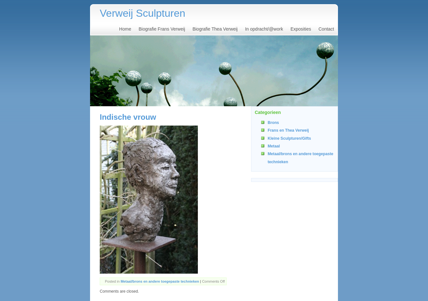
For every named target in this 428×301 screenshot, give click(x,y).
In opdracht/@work (264, 29)
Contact (326, 29)
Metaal (274, 146)
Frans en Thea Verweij (288, 130)
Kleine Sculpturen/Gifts (289, 138)
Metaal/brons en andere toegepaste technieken (160, 281)
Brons (273, 122)
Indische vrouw (128, 117)
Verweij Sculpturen (142, 13)
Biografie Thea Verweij (215, 29)
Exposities (300, 29)
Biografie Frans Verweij (161, 29)
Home (125, 29)
